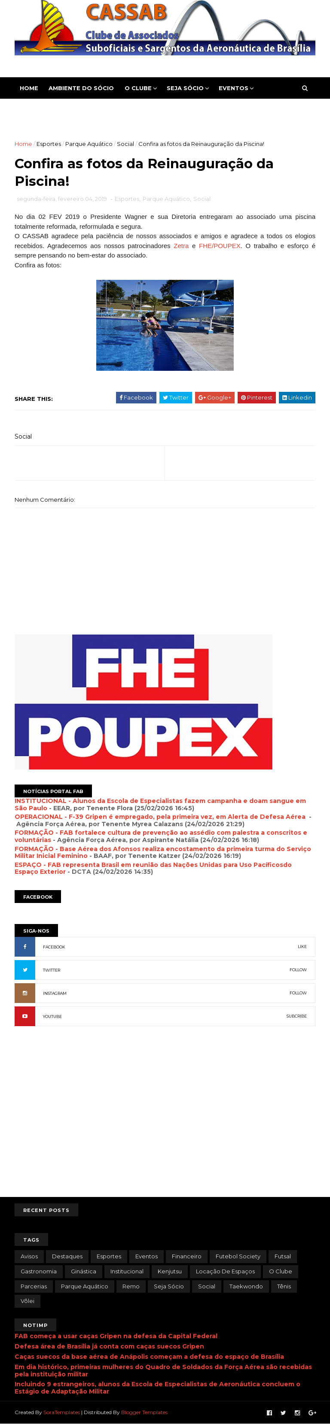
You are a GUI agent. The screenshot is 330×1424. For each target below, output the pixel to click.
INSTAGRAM (55, 993)
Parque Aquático (89, 143)
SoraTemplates (61, 1412)
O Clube (138, 88)
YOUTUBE (52, 1016)
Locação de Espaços (225, 1271)
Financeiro (187, 1256)
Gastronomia (39, 1271)
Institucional (127, 1271)
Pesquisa (126, 109)
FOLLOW (298, 969)
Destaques (67, 1256)
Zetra (181, 245)
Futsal (283, 1256)
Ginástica (83, 1271)
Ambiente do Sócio (81, 88)
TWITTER (51, 970)
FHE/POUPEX (220, 245)
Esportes (36, 109)
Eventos (233, 88)
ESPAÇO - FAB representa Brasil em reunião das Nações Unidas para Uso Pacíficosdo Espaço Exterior (153, 868)
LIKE (302, 946)
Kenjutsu (170, 1271)
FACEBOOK (54, 947)
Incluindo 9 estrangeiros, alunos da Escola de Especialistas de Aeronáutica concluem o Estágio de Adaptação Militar (157, 1387)
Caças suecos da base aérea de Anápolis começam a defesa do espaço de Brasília (149, 1356)
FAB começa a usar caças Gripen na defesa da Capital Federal (116, 1336)
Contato (84, 109)
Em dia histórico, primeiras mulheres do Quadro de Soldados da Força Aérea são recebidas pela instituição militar (163, 1370)
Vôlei (27, 1300)
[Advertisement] (165, 1126)
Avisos (29, 1256)
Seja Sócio (185, 88)
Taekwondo (246, 1286)
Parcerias (34, 1286)
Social (125, 143)
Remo (131, 1286)
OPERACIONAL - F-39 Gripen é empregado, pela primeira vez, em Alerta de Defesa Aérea (161, 817)
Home (29, 88)
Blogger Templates (144, 1412)
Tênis (284, 1286)
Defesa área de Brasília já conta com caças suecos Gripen (109, 1346)
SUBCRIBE (297, 1016)
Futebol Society (238, 1256)
